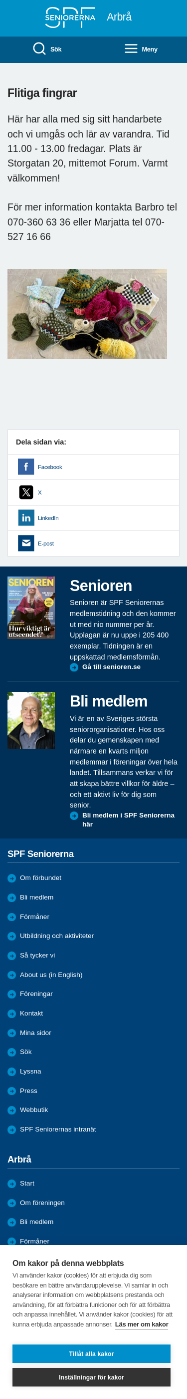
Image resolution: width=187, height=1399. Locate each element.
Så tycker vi (37, 955)
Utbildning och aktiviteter (57, 936)
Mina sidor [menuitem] (35, 1032)
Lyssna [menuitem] (30, 1071)
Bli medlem (36, 897)
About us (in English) (51, 974)
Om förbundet (40, 878)
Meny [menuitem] (141, 49)
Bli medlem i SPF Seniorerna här (128, 820)
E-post (46, 543)
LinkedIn (48, 518)
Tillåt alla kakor (91, 1354)
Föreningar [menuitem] (36, 994)
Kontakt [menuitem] (31, 1013)
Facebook (50, 467)
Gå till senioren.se (111, 666)
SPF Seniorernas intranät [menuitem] (58, 1129)
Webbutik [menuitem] (34, 1110)
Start (27, 1183)
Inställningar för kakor (91, 1377)
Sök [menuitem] (46, 49)
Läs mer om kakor (142, 1324)
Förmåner (34, 916)
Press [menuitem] (28, 1090)
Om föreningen (42, 1202)
